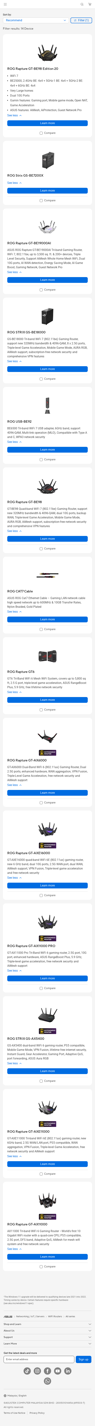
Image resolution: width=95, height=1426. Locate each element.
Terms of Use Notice (14, 1413)
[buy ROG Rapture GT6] (20, 671)
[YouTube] (57, 1371)
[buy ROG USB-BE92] (19, 421)
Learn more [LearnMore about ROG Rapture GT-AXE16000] (47, 885)
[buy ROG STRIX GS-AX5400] (25, 1038)
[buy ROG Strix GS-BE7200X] (25, 175)
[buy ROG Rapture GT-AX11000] (27, 1224)
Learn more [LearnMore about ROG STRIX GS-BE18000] (47, 369)
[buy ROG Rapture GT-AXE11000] (28, 1131)
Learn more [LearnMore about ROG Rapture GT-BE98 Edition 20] (47, 123)
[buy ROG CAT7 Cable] (20, 591)
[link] (47, 4)
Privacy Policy (37, 1413)
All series (70, 1316)
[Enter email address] (39, 1359)
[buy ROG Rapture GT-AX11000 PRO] (31, 946)
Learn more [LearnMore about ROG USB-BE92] (47, 449)
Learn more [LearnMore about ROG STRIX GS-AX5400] (47, 1071)
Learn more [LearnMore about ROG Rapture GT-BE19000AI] (47, 280)
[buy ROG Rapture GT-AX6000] (27, 760)
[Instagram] (37, 1371)
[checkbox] (47, 133)
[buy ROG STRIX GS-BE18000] (26, 332)
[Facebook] (47, 1371)
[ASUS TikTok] (27, 1371)
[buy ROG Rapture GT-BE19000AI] (29, 243)
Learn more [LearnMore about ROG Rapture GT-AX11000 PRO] (47, 978)
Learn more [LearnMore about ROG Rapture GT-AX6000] (47, 792)
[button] (5, 4)
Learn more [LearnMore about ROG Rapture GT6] (47, 700)
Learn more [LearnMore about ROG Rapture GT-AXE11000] (47, 1164)
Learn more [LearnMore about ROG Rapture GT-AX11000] (47, 1256)
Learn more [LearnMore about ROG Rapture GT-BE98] (47, 538)
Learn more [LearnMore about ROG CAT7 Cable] (47, 619)
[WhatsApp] (47, 1381)
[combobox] (36, 20)
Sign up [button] (83, 1359)
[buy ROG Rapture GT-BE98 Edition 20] (32, 68)
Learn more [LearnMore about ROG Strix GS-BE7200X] (47, 190)
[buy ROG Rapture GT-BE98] (24, 502)
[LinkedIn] (67, 1371)
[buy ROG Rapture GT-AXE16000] (28, 853)
